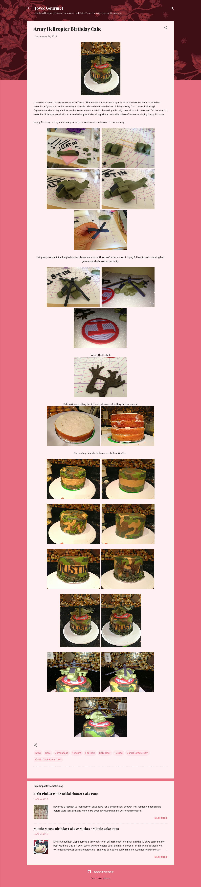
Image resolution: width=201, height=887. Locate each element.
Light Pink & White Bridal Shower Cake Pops (66, 794)
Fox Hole (90, 752)
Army (38, 752)
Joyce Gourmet (49, 8)
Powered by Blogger (100, 871)
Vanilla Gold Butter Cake (48, 759)
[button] (166, 28)
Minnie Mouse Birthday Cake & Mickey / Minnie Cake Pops (76, 829)
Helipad (119, 752)
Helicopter (104, 752)
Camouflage (61, 752)
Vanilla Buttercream (137, 752)
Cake (48, 752)
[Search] (172, 9)
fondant (76, 752)
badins (108, 878)
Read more (161, 818)
